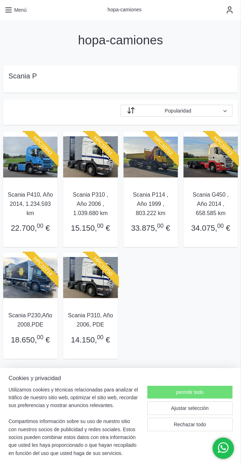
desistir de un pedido (116, 453)
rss (92, 453)
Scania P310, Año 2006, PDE (90, 320)
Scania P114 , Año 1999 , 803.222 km (150, 204)
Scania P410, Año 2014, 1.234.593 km (30, 204)
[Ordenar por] (176, 110)
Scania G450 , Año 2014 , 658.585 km (211, 204)
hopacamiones (185, 409)
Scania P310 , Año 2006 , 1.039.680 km (90, 204)
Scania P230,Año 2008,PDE (31, 320)
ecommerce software (155, 453)
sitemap (80, 453)
